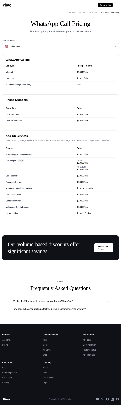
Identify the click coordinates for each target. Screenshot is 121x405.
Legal (45, 383)
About (45, 368)
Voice (45, 340)
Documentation (89, 345)
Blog (4, 368)
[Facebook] (107, 399)
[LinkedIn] (112, 399)
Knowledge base (9, 373)
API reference (89, 355)
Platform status (89, 350)
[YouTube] (97, 399)
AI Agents (6, 340)
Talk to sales (48, 378)
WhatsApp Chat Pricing (88, 12)
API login (87, 340)
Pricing (5, 345)
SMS (45, 345)
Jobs (45, 373)
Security (5, 383)
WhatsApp (47, 350)
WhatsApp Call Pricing (110, 12)
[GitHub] (117, 399)
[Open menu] (116, 4)
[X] (102, 399)
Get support (7, 378)
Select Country (8, 40)
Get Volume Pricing (103, 247)
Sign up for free (105, 5)
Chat (45, 355)
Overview (71, 12)
